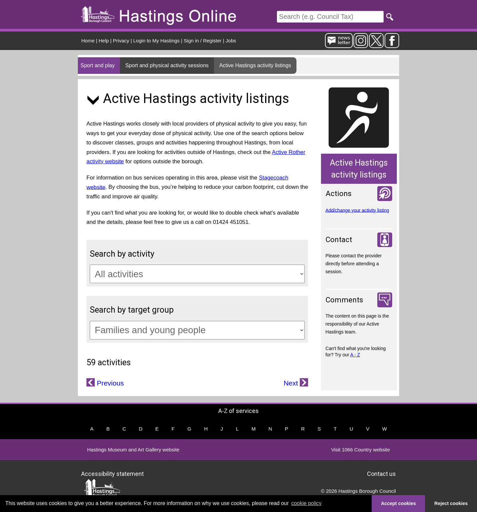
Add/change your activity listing (357, 210)
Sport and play (97, 65)
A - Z (355, 354)
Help (104, 40)
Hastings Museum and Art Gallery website (133, 449)
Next (292, 383)
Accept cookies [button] (398, 503)
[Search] (330, 17)
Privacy (121, 40)
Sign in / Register (203, 40)
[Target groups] (197, 330)
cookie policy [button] (306, 503)
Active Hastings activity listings (255, 65)
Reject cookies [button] (451, 503)
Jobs (231, 40)
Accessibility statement (112, 473)
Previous (109, 383)
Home (88, 40)
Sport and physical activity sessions (167, 65)
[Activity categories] (197, 274)
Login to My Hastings (156, 40)
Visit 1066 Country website (360, 449)
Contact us (381, 473)
